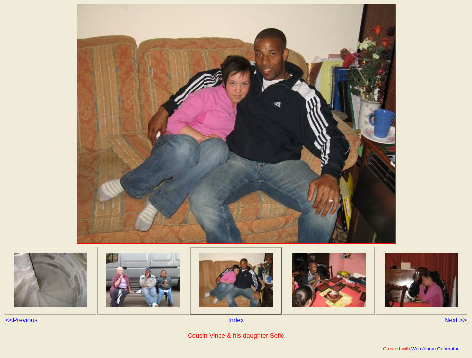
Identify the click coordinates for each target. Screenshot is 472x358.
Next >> (455, 320)
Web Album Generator (435, 348)
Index (236, 320)
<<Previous (21, 320)
